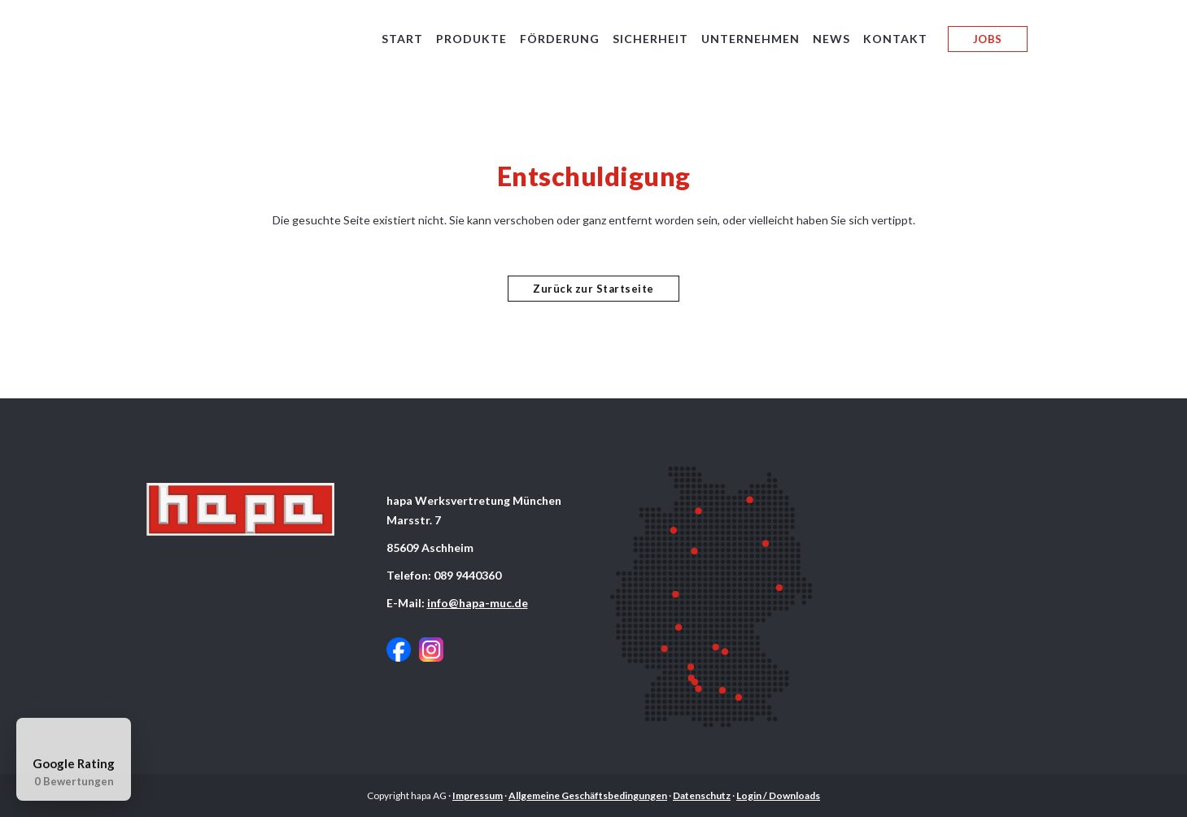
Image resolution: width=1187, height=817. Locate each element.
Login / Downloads (778, 795)
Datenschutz (702, 795)
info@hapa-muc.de (477, 603)
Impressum (477, 795)
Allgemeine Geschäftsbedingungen (587, 795)
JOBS (987, 39)
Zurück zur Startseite (593, 288)
